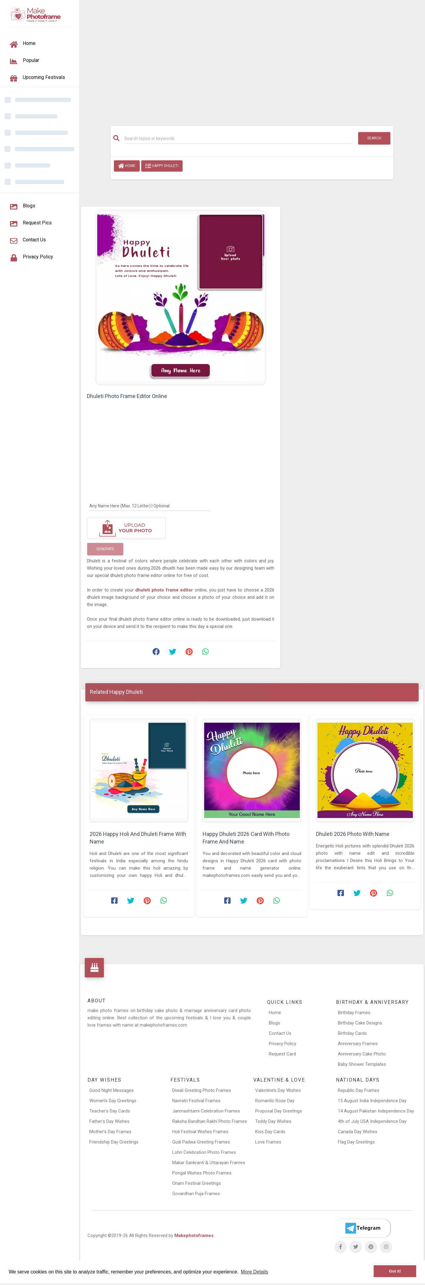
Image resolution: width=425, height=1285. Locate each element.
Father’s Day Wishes (109, 1121)
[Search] (238, 138)
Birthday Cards (352, 1033)
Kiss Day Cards (270, 1131)
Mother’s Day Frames (110, 1131)
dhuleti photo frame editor (165, 590)
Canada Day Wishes (357, 1131)
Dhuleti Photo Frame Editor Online (127, 396)
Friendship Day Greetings (114, 1142)
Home (126, 166)
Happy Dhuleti (162, 166)
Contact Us (280, 1033)
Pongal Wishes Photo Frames (201, 1173)
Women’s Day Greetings (112, 1100)
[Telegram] (362, 1228)
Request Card (282, 1054)
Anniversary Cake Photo (362, 1054)
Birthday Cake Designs (360, 1023)
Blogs (274, 1023)
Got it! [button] (395, 1271)
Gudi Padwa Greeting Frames (201, 1142)
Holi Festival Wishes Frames (200, 1131)
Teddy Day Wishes (273, 1121)
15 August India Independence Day (372, 1100)
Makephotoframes (194, 1235)
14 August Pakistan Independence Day (376, 1111)
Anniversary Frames (358, 1043)
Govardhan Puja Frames (196, 1193)
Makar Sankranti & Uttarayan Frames (208, 1162)
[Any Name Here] (149, 505)
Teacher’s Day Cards (109, 1111)
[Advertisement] (252, 59)
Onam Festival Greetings (196, 1183)
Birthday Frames (354, 1012)
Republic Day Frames (358, 1090)
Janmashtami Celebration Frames (206, 1111)
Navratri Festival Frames (196, 1100)
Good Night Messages (111, 1090)
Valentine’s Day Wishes (278, 1090)
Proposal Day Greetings (278, 1111)
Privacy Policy (282, 1043)
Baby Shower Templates (362, 1064)
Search (374, 138)
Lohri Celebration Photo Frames (204, 1152)
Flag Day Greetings (356, 1142)
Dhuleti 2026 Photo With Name (352, 834)
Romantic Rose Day (274, 1100)
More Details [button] (254, 1271)
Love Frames (268, 1142)
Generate (105, 549)
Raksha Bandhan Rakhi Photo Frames (209, 1121)
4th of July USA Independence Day (372, 1121)
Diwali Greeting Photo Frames (201, 1090)
